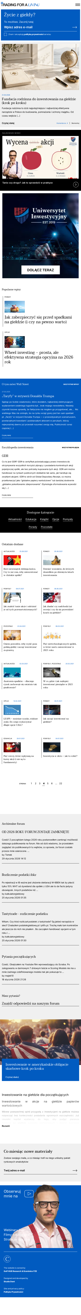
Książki (44, 519)
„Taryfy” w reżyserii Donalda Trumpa (28, 396)
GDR (5, 456)
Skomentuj (75, 123)
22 (60, 783)
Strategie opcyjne (17, 1239)
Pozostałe (46, 526)
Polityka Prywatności (13, 1292)
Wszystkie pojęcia (70, 447)
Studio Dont (9, 1281)
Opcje (7, 332)
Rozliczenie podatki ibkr (19, 875)
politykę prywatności (34, 34)
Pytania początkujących (19, 957)
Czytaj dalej (8, 123)
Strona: (22, 784)
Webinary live (14, 1230)
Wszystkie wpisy (71, 384)
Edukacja (31, 519)
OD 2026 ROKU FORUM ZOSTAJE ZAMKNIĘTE (35, 832)
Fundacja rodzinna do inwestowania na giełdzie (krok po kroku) (39, 101)
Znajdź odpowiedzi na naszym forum (30, 1003)
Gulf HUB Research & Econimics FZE (20, 1271)
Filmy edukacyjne (17, 1235)
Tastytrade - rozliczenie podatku (25, 914)
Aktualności (15, 519)
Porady (8, 297)
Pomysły (68, 519)
